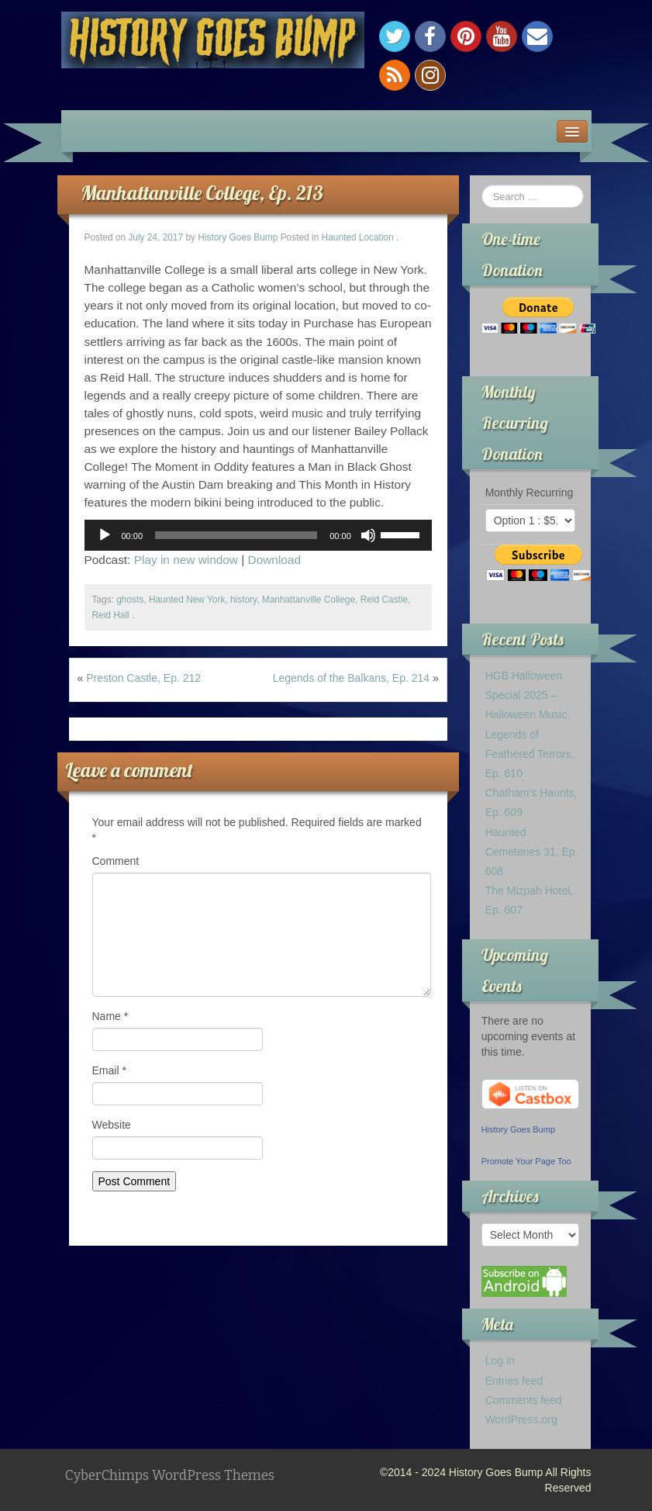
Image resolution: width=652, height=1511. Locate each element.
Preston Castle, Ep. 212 (143, 678)
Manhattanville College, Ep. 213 (202, 193)
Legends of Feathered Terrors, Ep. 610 (529, 754)
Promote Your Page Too (526, 1161)
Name (110, 1016)
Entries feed (514, 1380)
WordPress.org (521, 1419)
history (243, 599)
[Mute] (368, 535)
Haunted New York (187, 599)
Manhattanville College (308, 599)
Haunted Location (358, 237)
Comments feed (523, 1400)
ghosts (129, 599)
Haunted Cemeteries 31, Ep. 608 (531, 851)
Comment (116, 861)
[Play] (104, 535)
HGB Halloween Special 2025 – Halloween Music (526, 695)
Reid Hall (110, 615)
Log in (500, 1360)
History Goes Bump (238, 237)
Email (109, 1070)
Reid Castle (384, 599)
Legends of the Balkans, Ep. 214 (351, 678)
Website (111, 1125)
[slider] (236, 535)
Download (274, 559)
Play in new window (186, 559)
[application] (258, 535)
